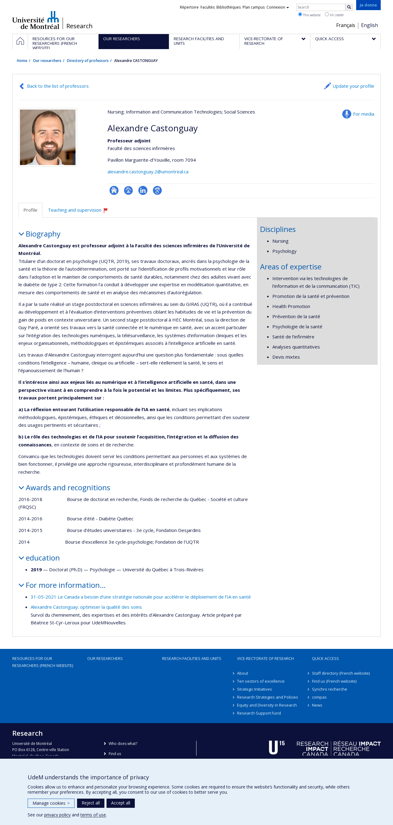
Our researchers (47, 60)
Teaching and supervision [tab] (81, 212)
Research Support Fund (259, 713)
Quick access (325, 658)
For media (363, 114)
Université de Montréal (35, 20)
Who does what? (123, 743)
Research (79, 26)
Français (345, 25)
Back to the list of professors (58, 86)
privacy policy (57, 815)
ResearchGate (114, 190)
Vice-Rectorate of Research (265, 658)
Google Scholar (157, 190)
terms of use (93, 815)
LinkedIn (143, 190)
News (317, 705)
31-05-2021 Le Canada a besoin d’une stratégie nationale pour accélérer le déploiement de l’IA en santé (141, 597)
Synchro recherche (329, 689)
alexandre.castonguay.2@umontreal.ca (148, 171)
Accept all (120, 803)
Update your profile (353, 86)
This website (309, 14)
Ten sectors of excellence (261, 681)
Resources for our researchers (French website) (42, 662)
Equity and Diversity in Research (267, 705)
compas (319, 697)
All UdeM (334, 14)
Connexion (278, 7)
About (242, 673)
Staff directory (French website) (341, 673)
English (369, 25)
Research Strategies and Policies (267, 697)
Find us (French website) (334, 681)
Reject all (91, 803)
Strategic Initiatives (254, 689)
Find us (115, 753)
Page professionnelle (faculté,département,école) (128, 190)
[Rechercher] (349, 7)
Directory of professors (88, 60)
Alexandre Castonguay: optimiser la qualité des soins (86, 607)
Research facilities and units (191, 658)
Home (22, 60)
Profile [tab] (30, 210)
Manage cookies (51, 803)
